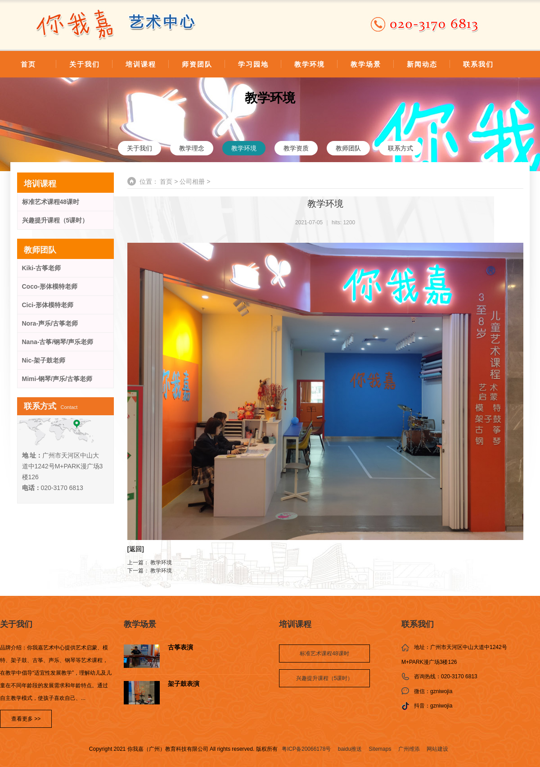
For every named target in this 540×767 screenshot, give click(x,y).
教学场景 (366, 64)
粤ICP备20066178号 (306, 749)
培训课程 (141, 64)
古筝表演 (180, 647)
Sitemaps (380, 749)
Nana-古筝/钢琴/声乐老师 (58, 341)
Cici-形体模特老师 (47, 305)
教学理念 (191, 148)
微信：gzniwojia (433, 691)
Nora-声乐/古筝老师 (50, 323)
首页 (28, 64)
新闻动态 (422, 64)
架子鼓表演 (183, 684)
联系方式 (400, 148)
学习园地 (253, 64)
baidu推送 (350, 749)
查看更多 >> (25, 719)
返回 (135, 549)
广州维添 (409, 749)
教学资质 (296, 148)
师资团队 (197, 64)
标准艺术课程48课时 (51, 201)
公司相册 (192, 181)
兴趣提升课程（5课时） (55, 220)
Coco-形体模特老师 (50, 286)
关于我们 (84, 64)
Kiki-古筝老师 (41, 268)
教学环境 (309, 64)
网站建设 (437, 749)
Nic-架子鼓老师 (43, 360)
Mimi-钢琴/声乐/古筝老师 (57, 378)
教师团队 (348, 148)
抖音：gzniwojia (433, 706)
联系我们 (478, 64)
